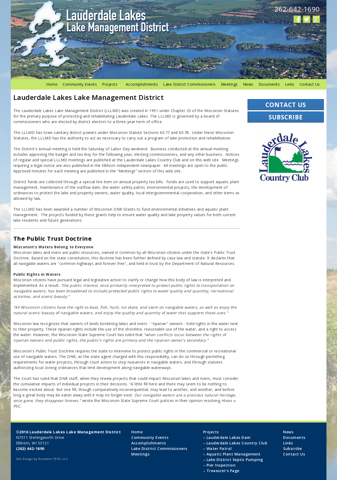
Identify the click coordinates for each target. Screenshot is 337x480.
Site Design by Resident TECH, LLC (42, 459)
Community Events (80, 84)
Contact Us (310, 84)
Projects (111, 84)
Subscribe (286, 117)
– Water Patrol (217, 448)
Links (289, 84)
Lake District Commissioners (189, 84)
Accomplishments (142, 84)
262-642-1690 (297, 9)
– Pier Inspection (219, 465)
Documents (269, 84)
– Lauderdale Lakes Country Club (235, 442)
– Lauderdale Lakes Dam (227, 437)
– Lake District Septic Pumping (233, 459)
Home (51, 84)
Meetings (229, 84)
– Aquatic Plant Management (232, 454)
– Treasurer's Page (221, 470)
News (248, 84)
